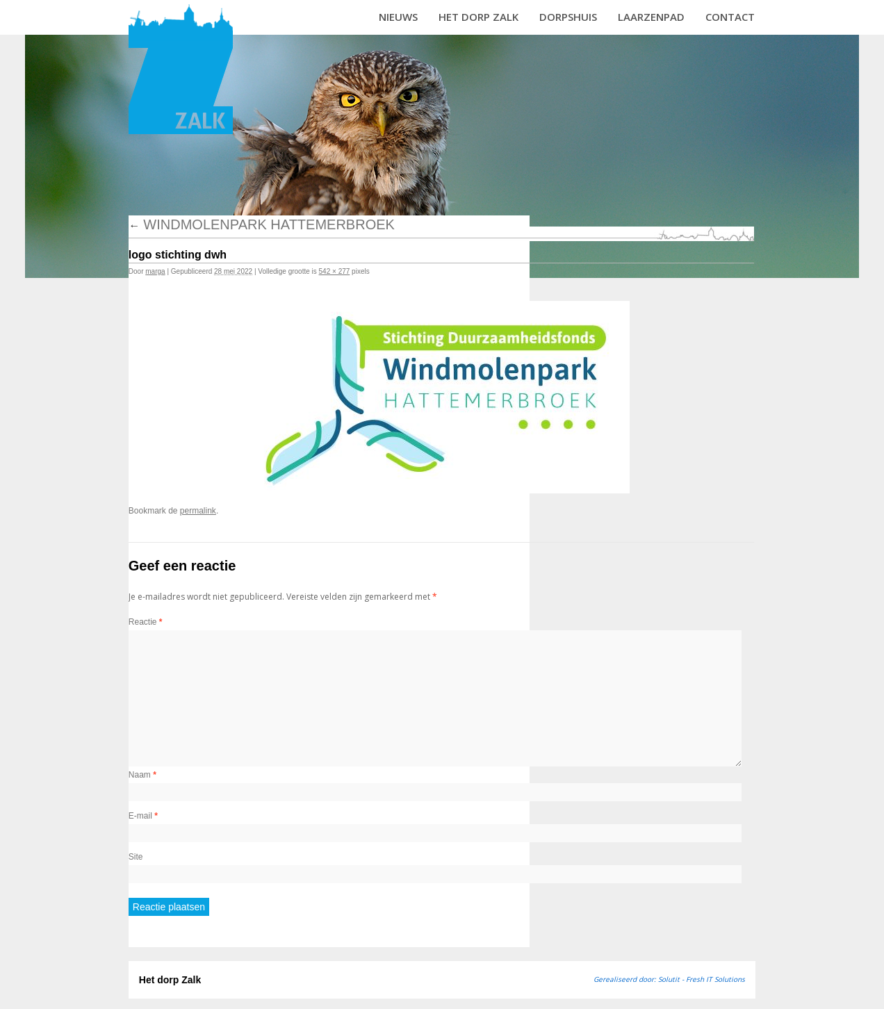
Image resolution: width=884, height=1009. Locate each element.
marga (155, 271)
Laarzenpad (651, 17)
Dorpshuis (568, 17)
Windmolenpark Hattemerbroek (262, 224)
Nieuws (398, 17)
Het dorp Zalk (478, 17)
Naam (142, 775)
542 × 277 (334, 271)
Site (136, 857)
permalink (198, 511)
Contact (730, 17)
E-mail (143, 816)
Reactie (146, 622)
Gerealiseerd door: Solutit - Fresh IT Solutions (669, 979)
